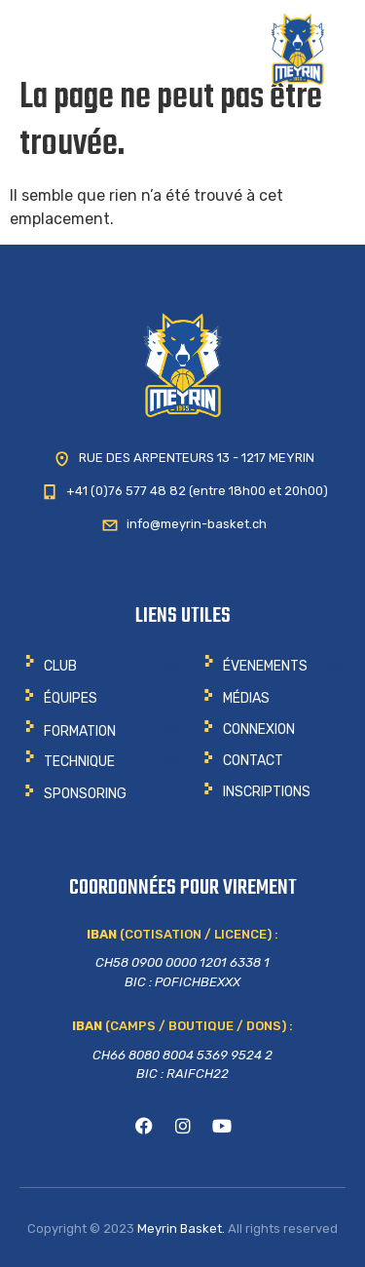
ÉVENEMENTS (265, 666)
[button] (101, 666)
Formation (80, 731)
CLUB (60, 666)
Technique (79, 761)
